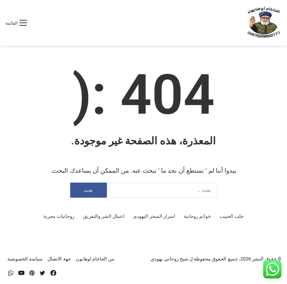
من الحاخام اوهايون (95, 259)
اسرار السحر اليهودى (154, 216)
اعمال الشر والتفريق (104, 216)
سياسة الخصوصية (25, 259)
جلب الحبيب (232, 216)
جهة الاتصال (59, 259)
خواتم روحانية (197, 216)
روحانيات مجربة (58, 216)
